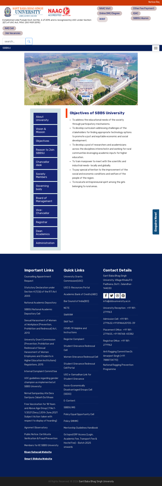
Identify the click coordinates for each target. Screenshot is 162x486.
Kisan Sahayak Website (38, 452)
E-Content (69, 400)
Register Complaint (74, 339)
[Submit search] (28, 41)
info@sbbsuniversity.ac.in (116, 301)
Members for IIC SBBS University (41, 445)
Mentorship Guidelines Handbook (81, 427)
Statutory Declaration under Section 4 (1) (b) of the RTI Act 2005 (40, 291)
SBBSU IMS (69, 407)
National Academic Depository (40, 302)
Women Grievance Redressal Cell (81, 357)
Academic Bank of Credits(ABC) (80, 294)
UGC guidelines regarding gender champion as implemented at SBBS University (41, 382)
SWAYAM (68, 314)
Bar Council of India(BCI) (76, 301)
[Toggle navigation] (155, 48)
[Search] (13, 41)
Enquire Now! (156, 222)
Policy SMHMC (71, 421)
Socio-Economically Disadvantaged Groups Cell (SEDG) (78, 389)
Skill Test (68, 321)
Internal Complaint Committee (40, 371)
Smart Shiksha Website (38, 458)
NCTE (66, 308)
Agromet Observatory (36, 427)
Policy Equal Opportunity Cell (79, 414)
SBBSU (7, 47)
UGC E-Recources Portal (77, 287)
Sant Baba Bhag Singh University (96, 481)
